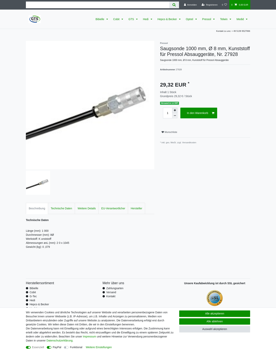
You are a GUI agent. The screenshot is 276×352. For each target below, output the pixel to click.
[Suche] (174, 5)
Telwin (224, 19)
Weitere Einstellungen (99, 347)
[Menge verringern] (174, 115)
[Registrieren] (210, 5)
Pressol (207, 19)
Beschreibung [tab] (37, 208)
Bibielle (100, 19)
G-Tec (33, 296)
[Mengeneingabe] (167, 113)
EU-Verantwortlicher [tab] (113, 208)
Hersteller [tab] (136, 208)
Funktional (76, 347)
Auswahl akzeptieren (214, 329)
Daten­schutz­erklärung (59, 340)
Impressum (89, 336)
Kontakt (110, 296)
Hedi (146, 19)
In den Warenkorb (200, 113)
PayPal (57, 347)
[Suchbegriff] (97, 5)
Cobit (116, 19)
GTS (131, 19)
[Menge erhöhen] (174, 110)
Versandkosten (189, 142)
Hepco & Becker (168, 19)
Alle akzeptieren (214, 313)
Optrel (190, 19)
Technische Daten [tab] (61, 208)
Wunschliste (169, 132)
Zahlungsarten (114, 288)
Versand (111, 292)
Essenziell (38, 347)
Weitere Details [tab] (87, 208)
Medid (241, 19)
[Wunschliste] (224, 5)
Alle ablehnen (215, 321)
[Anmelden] (190, 5)
